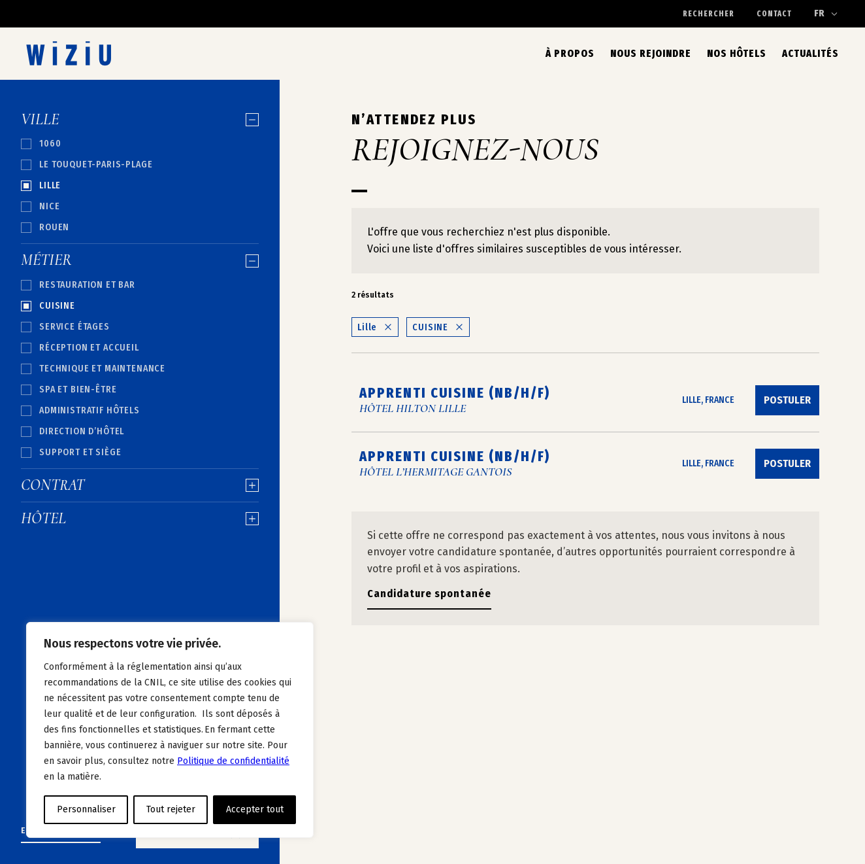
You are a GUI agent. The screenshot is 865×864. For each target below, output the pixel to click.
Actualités (810, 53)
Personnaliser (86, 809)
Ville (140, 119)
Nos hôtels (736, 53)
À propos (570, 53)
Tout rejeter (170, 809)
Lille (375, 327)
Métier (140, 260)
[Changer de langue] (826, 13)
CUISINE (438, 327)
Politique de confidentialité (233, 761)
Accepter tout (255, 809)
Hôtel (140, 518)
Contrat (140, 485)
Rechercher (708, 14)
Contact (774, 13)
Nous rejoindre (650, 53)
